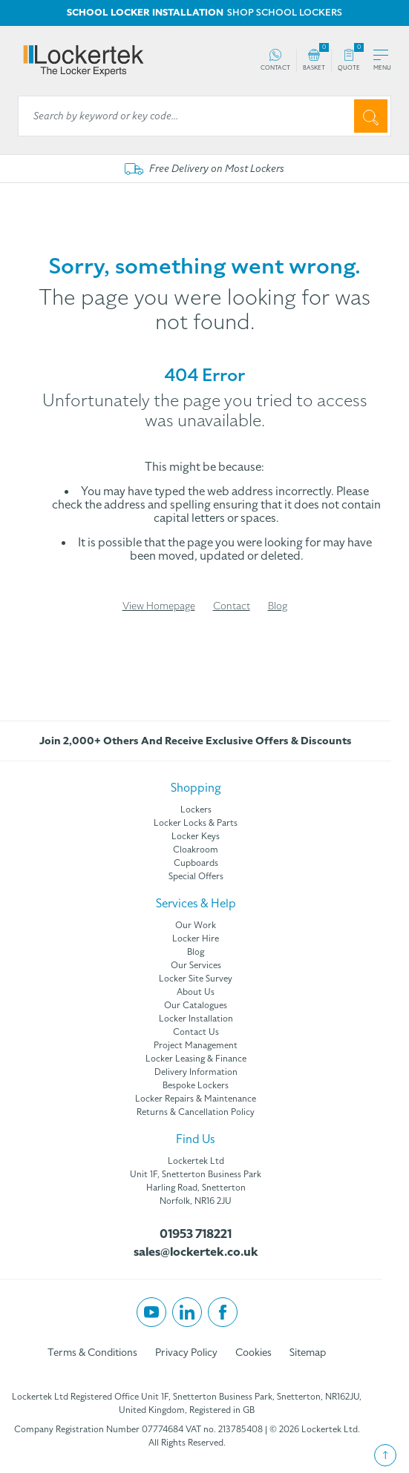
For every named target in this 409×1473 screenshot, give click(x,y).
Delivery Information (196, 1072)
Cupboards (196, 863)
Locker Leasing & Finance (195, 1059)
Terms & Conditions (92, 1352)
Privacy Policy (186, 1352)
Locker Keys (195, 836)
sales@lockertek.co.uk (196, 1252)
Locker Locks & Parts (196, 823)
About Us (196, 992)
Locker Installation (196, 1019)
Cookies (253, 1352)
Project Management (196, 1045)
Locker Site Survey (195, 978)
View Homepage (158, 606)
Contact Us (196, 1032)
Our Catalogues (195, 1005)
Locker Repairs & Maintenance (195, 1099)
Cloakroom (195, 849)
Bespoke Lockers (196, 1085)
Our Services (196, 965)
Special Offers (195, 876)
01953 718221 (196, 1234)
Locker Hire (195, 938)
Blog (277, 606)
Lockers (196, 809)
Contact (231, 606)
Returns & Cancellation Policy (196, 1112)
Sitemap (307, 1352)
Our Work (195, 925)
